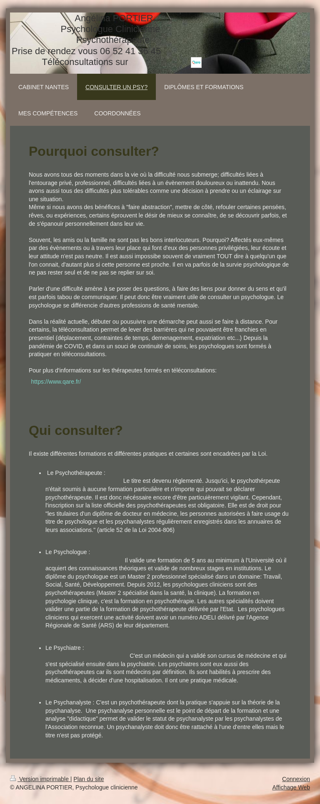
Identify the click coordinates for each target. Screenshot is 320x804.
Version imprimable (40, 779)
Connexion (296, 779)
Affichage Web (291, 787)
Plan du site (88, 779)
